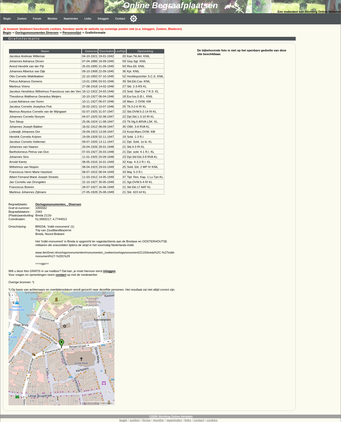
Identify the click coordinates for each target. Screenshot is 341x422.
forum (146, 420)
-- (12, 299)
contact (61, 274)
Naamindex (71, 18)
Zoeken (21, 18)
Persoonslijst (72, 32)
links (187, 420)
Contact (120, 18)
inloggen (109, 271)
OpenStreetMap (91, 403)
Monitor (52, 18)
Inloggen (103, 18)
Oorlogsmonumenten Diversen (37, 32)
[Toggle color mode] (133, 18)
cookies (212, 420)
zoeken (135, 420)
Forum (37, 18)
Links (87, 18)
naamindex (174, 420)
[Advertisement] (319, 103)
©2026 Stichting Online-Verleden (171, 416)
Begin (7, 18)
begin (123, 420)
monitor (158, 420)
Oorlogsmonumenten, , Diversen (58, 204)
